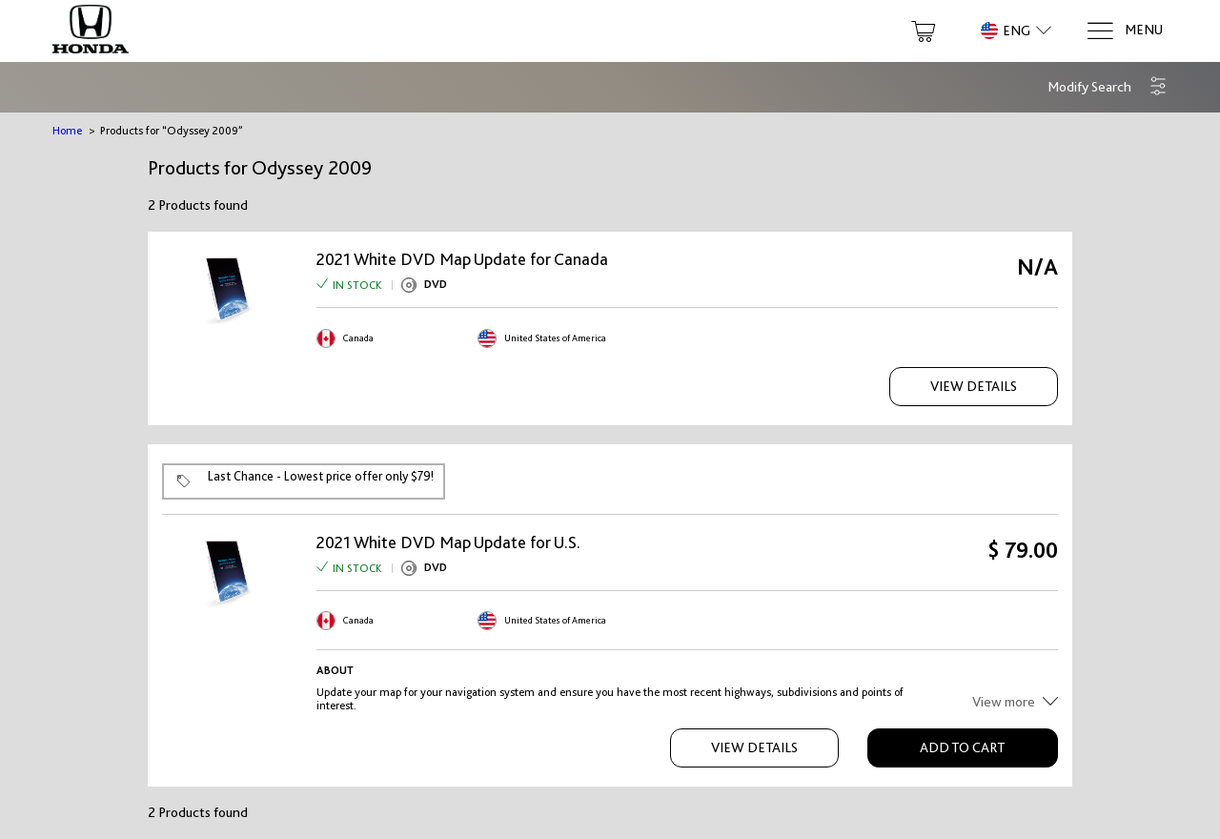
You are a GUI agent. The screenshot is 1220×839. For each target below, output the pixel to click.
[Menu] (1124, 31)
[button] (1107, 87)
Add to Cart (962, 747)
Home (67, 130)
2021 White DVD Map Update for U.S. (448, 542)
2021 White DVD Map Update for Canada (462, 259)
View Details (973, 386)
